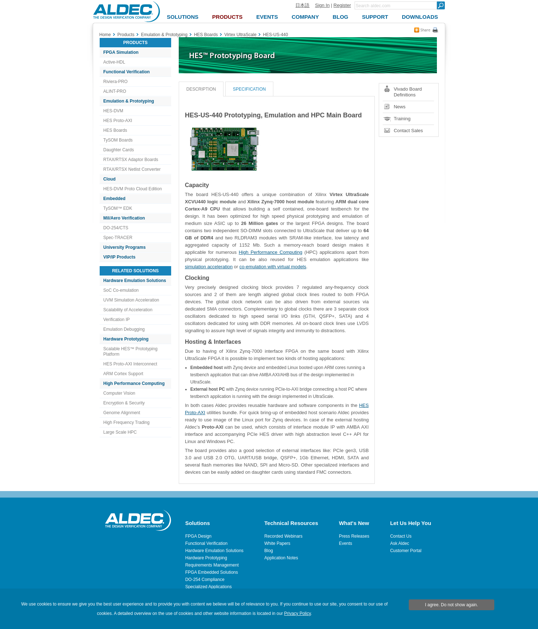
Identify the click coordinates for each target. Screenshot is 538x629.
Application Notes (281, 557)
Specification (249, 89)
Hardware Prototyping (125, 339)
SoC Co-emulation (121, 290)
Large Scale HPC (120, 432)
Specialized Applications (208, 586)
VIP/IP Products (119, 257)
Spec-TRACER (118, 237)
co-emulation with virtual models (272, 266)
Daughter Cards (118, 149)
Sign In (322, 5)
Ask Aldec (399, 543)
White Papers (277, 543)
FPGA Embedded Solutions (211, 572)
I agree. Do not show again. (451, 604)
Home (105, 34)
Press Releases (354, 536)
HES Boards (115, 130)
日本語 (302, 5)
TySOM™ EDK (117, 208)
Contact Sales (408, 130)
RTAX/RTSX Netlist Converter (132, 169)
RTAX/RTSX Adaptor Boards (130, 159)
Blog (268, 550)
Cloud (109, 179)
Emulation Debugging (124, 329)
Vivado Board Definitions (408, 91)
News (399, 106)
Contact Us (400, 536)
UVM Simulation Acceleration (131, 300)
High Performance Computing (134, 383)
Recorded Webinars (283, 536)
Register (342, 5)
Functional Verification (126, 71)
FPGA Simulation (121, 52)
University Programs (124, 247)
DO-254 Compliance (205, 579)
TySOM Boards (118, 140)
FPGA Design (198, 536)
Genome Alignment (121, 412)
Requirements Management (212, 565)
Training (402, 118)
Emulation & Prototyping (128, 101)
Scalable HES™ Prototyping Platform (130, 351)
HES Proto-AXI (117, 120)
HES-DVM (113, 110)
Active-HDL (114, 62)
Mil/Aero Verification (124, 218)
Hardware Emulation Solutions (134, 280)
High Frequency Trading (126, 422)
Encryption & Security (124, 402)
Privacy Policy (297, 613)
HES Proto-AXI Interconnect (130, 363)
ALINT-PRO (114, 91)
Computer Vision (119, 393)
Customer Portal (405, 550)
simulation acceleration (209, 266)
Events (345, 543)
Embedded (114, 198)
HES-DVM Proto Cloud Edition (132, 188)
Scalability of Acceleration (127, 309)
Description (201, 89)
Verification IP (116, 319)
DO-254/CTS (115, 227)
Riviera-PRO (115, 81)
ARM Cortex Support (123, 373)
